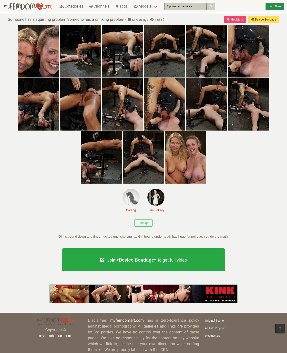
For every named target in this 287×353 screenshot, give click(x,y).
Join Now (275, 6)
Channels (99, 6)
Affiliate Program (215, 328)
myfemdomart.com (55, 335)
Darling (131, 200)
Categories (71, 6)
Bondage (143, 223)
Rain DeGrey (155, 200)
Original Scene (214, 320)
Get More (235, 19)
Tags (121, 6)
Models (142, 6)
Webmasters (212, 335)
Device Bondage (263, 19)
